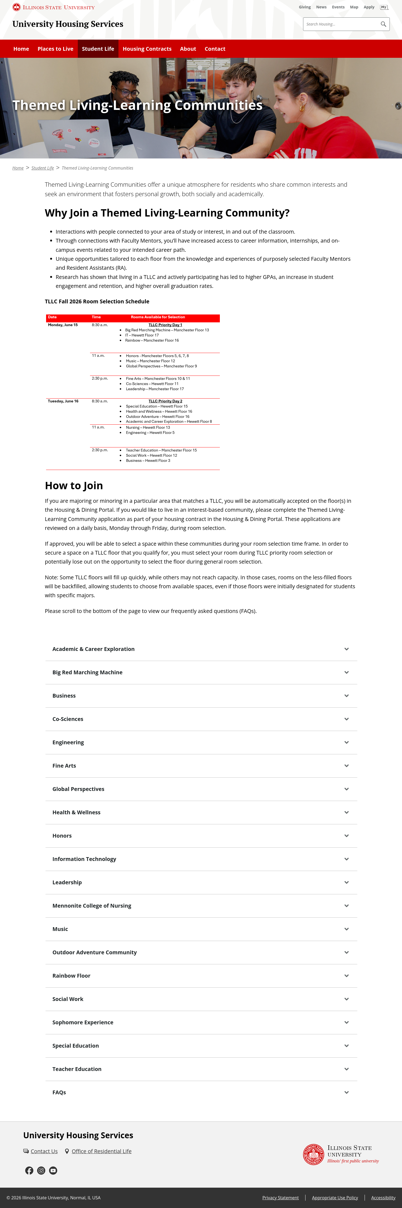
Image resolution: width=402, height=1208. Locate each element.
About (188, 48)
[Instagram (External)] (41, 1170)
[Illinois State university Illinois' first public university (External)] (341, 1154)
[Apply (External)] (369, 7)
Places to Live (55, 48)
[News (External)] (321, 7)
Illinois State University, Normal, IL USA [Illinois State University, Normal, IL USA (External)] (61, 1198)
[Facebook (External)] (29, 1170)
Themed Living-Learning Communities (97, 168)
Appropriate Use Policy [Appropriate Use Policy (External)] (335, 1198)
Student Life (98, 48)
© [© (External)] (8, 1198)
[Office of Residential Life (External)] (98, 1151)
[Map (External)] (354, 7)
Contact (215, 48)
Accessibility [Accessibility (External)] (383, 1198)
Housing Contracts (147, 48)
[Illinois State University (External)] (53, 7)
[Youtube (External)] (53, 1170)
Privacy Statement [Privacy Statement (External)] (280, 1198)
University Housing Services (67, 23)
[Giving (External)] (305, 7)
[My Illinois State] (384, 7)
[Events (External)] (338, 7)
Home (21, 48)
